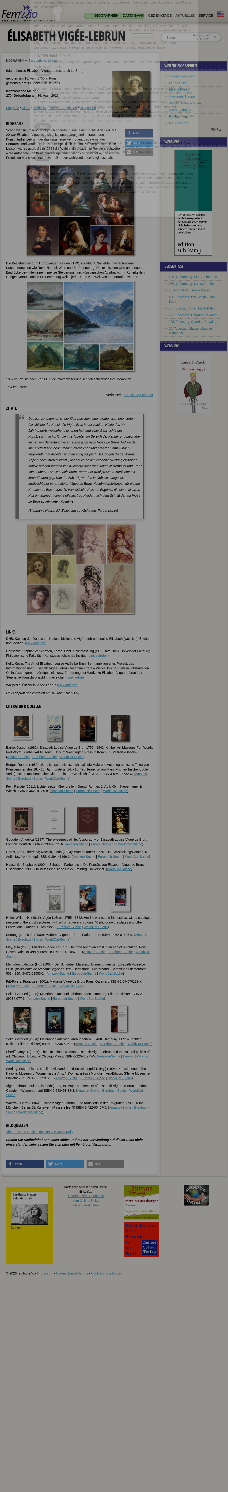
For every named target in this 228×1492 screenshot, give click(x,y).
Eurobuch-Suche (44, 757)
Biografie (12, 108)
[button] (139, 133)
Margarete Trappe (182, 96)
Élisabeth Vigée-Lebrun (45, 60)
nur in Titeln (201, 39)
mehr (214, 129)
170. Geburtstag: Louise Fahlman (193, 284)
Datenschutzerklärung (72, 1273)
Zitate (26, 108)
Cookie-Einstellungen (106, 1273)
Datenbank (133, 15)
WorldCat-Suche (72, 757)
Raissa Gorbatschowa (185, 103)
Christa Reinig (179, 90)
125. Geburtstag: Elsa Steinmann (193, 277)
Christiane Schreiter (138, 395)
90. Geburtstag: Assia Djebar (190, 290)
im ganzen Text (203, 35)
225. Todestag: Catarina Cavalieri (193, 315)
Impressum (45, 1273)
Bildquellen (88, 108)
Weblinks (40, 108)
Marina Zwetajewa (182, 76)
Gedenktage (159, 15)
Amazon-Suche (18, 757)
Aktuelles (185, 15)
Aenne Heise (178, 83)
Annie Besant (178, 123)
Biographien (106, 15)
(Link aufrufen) (35, 643)
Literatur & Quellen (63, 108)
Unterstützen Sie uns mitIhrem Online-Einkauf (86, 1200)
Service (206, 15)
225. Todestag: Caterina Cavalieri (193, 322)
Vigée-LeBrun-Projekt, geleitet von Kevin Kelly (39, 1132)
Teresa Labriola (180, 110)
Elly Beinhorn (178, 116)
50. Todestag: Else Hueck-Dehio (192, 308)
